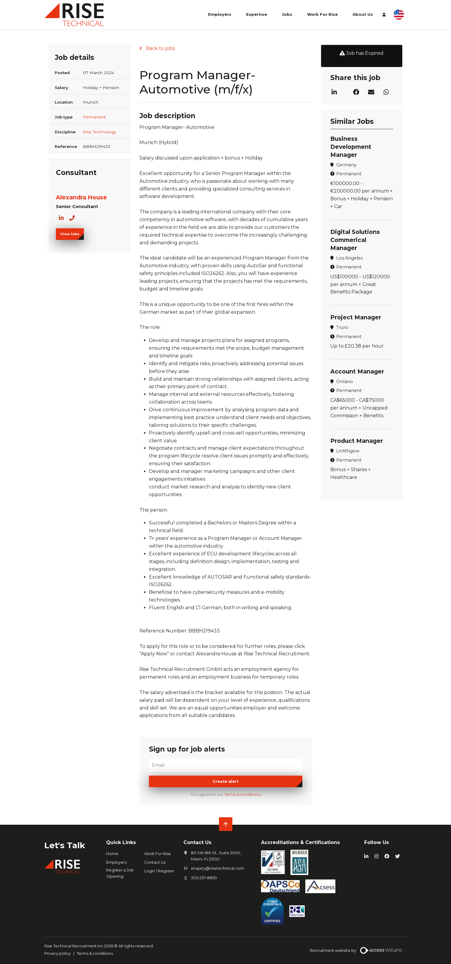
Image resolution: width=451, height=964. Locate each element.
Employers (219, 14)
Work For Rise (322, 14)
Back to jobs (160, 48)
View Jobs (69, 234)
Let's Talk (64, 845)
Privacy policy (57, 953)
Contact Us (155, 862)
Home (112, 853)
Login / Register (159, 870)
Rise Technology (99, 131)
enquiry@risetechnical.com (217, 868)
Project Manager (355, 317)
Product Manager (356, 440)
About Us (363, 14)
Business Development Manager (350, 146)
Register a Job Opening (120, 873)
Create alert (225, 781)
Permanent (94, 117)
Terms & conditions (242, 794)
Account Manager (357, 371)
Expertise (256, 14)
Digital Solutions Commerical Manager (355, 239)
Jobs (287, 14)
